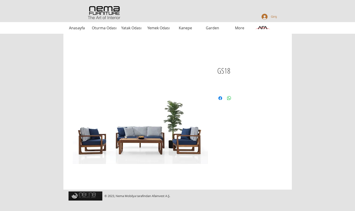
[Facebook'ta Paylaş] (220, 98)
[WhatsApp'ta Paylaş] (229, 98)
